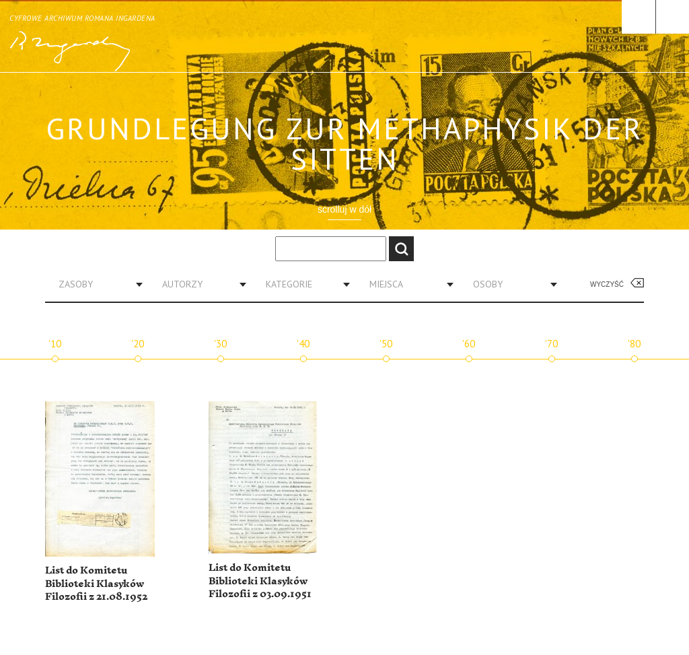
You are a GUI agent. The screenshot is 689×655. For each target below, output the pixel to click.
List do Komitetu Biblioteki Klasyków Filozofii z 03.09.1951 (260, 581)
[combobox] (95, 284)
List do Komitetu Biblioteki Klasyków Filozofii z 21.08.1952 (96, 584)
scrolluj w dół (344, 209)
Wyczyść (607, 284)
